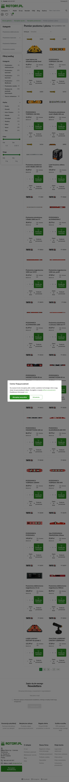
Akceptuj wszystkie (20, 397)
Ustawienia (36, 397)
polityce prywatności (48, 390)
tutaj (26, 392)
